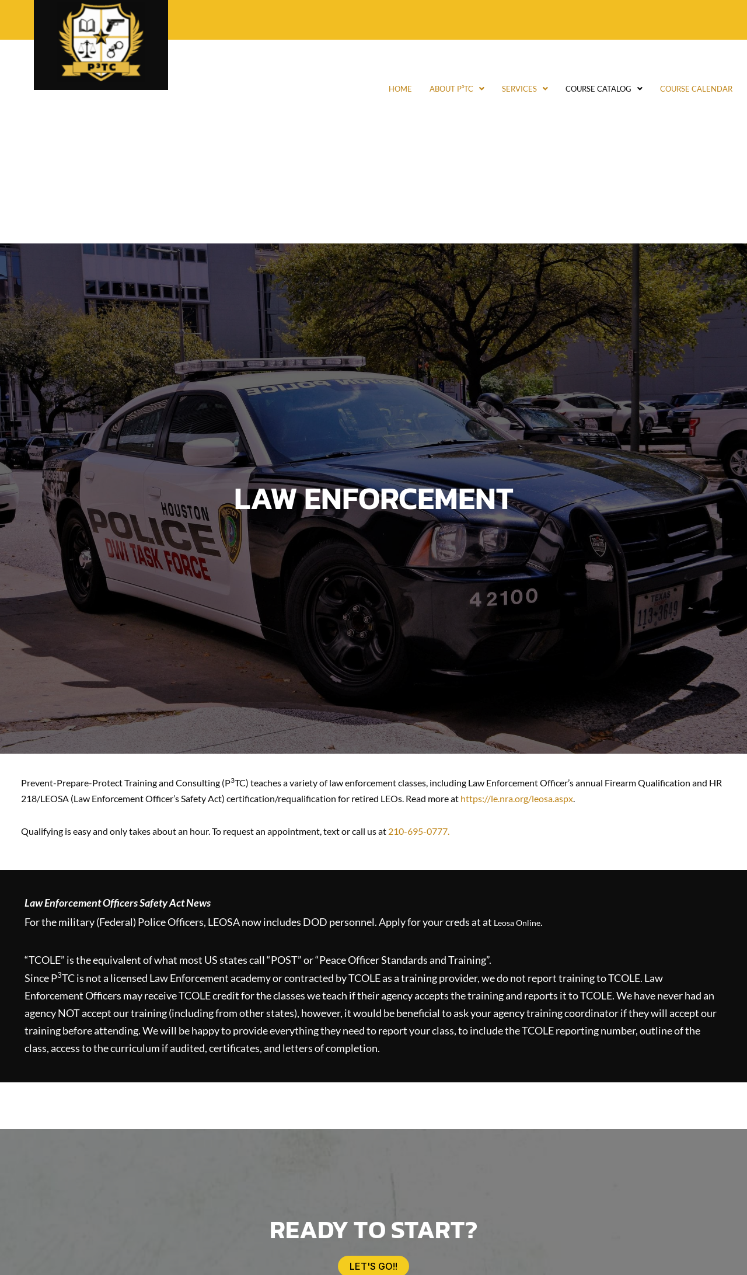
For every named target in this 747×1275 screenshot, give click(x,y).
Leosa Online (523, 921)
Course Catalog (572, 88)
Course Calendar (686, 88)
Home (330, 88)
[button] (397, 88)
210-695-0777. (418, 831)
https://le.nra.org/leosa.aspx (516, 798)
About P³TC (397, 88)
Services (478, 88)
